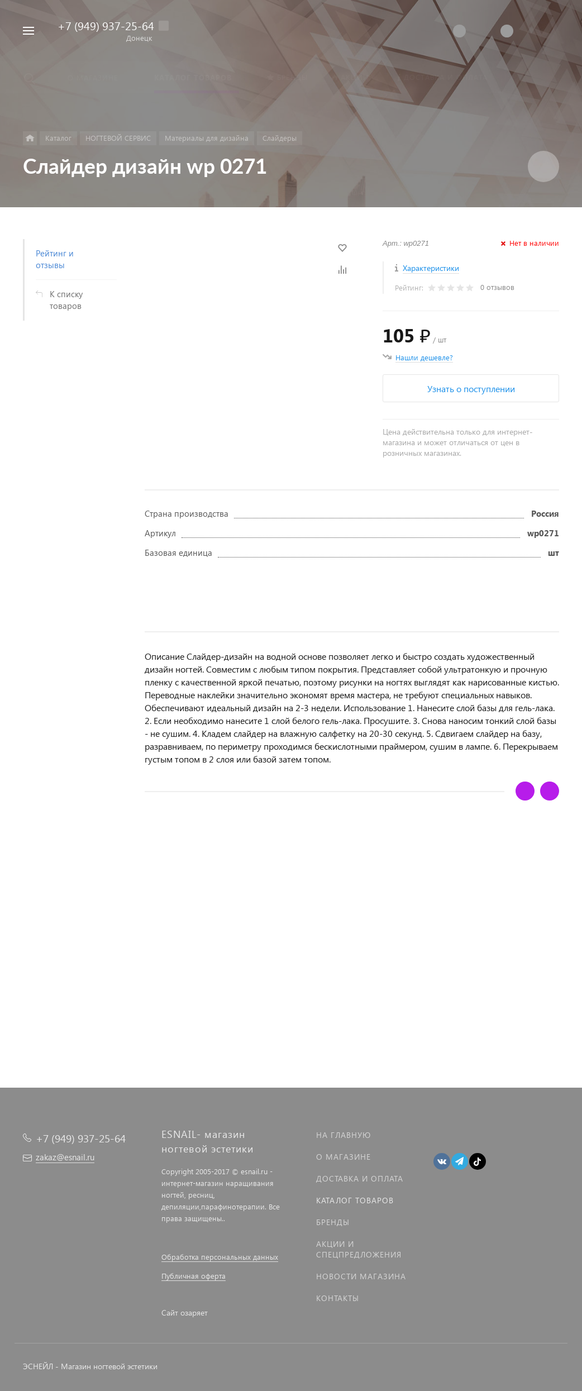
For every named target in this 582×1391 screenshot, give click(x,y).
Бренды (333, 1222)
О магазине (343, 1156)
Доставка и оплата (359, 1178)
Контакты (337, 1298)
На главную (343, 1135)
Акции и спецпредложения (359, 1249)
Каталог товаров (355, 1200)
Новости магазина (361, 1276)
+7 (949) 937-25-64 (106, 25)
